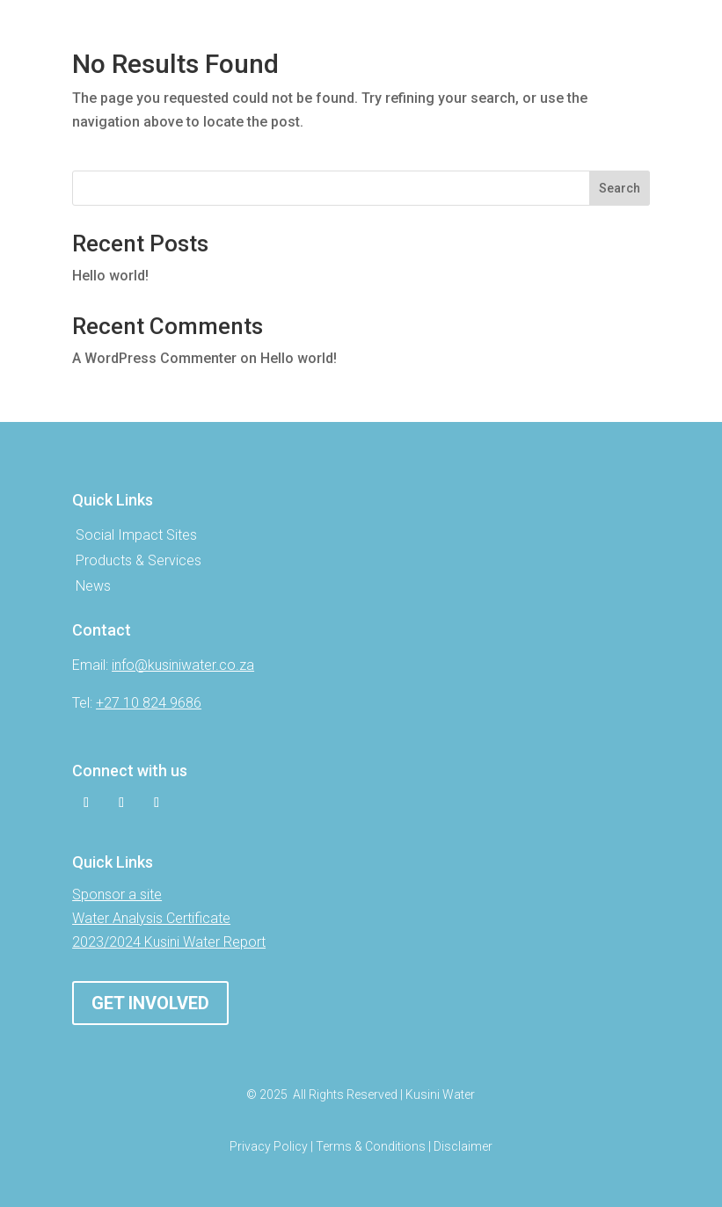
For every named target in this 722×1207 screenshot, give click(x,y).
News (93, 586)
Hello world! (110, 275)
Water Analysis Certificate (151, 918)
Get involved (150, 1003)
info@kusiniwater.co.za (183, 665)
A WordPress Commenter (154, 358)
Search (619, 188)
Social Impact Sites (136, 535)
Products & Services (138, 560)
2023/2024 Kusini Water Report (169, 942)
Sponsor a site (117, 894)
